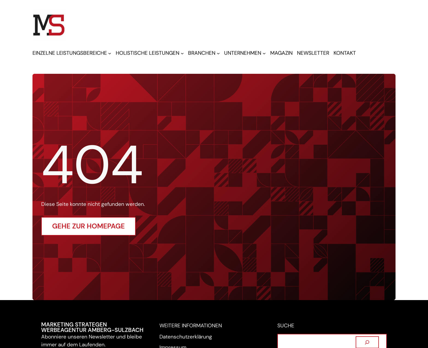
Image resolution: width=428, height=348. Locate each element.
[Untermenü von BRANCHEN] (218, 53)
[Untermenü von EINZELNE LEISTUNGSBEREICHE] (109, 53)
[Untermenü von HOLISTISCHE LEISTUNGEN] (182, 53)
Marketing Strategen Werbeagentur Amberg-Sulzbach (92, 327)
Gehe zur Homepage (88, 226)
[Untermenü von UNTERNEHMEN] (264, 53)
